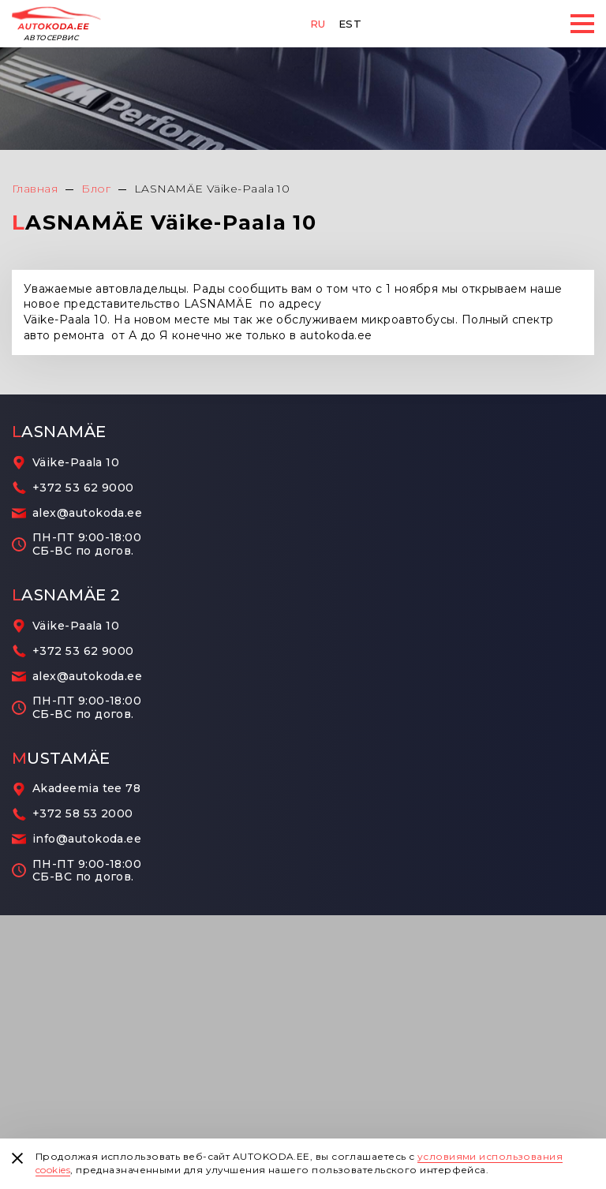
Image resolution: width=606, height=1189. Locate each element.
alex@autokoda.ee (87, 513)
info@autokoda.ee (86, 839)
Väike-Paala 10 (75, 462)
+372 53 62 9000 (83, 488)
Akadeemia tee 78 (86, 788)
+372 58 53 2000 (82, 814)
